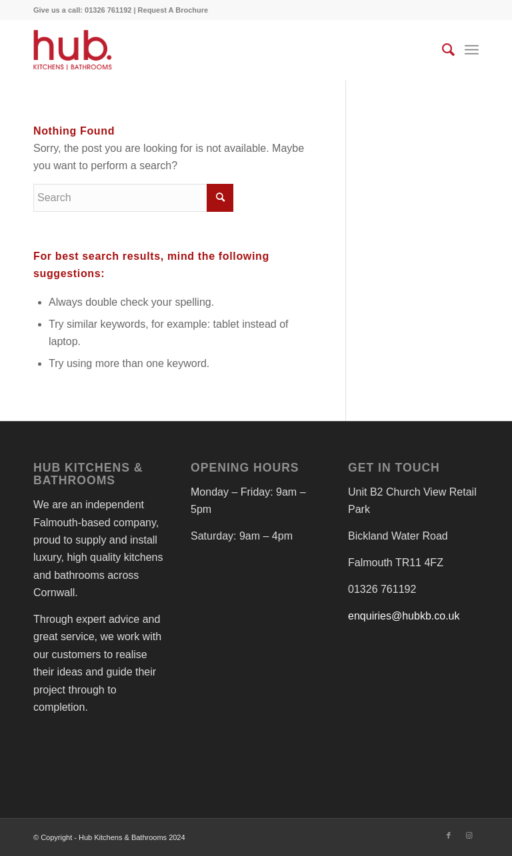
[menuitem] (442, 50)
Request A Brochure (173, 10)
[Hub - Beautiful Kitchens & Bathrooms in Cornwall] (72, 50)
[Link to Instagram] (469, 835)
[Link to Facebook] (449, 835)
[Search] (442, 50)
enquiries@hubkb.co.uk (403, 616)
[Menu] (472, 50)
